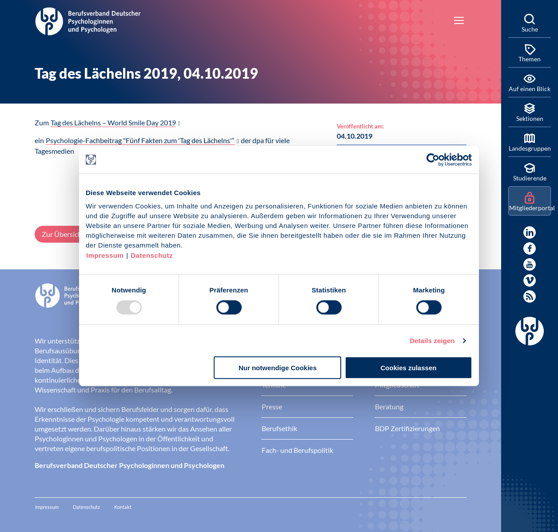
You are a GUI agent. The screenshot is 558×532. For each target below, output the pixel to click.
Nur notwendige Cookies (278, 368)
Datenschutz (152, 255)
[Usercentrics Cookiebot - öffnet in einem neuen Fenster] (433, 159)
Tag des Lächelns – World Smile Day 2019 (113, 122)
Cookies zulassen (409, 368)
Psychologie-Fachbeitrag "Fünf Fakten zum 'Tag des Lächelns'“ (140, 140)
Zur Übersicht (63, 234)
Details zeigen (432, 340)
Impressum (105, 255)
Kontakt (123, 507)
